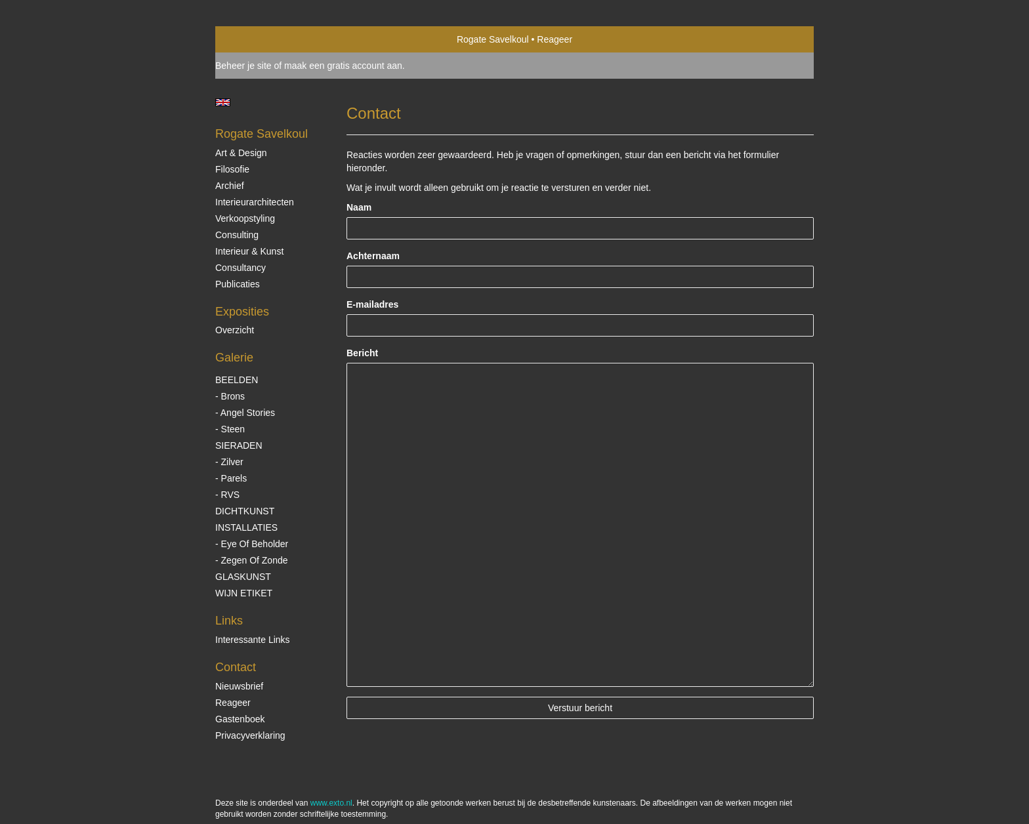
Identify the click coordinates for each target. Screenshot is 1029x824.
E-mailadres (372, 304)
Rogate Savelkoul (493, 39)
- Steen (230, 429)
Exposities (242, 311)
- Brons (230, 396)
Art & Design (241, 153)
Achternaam (373, 256)
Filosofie (232, 169)
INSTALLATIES (246, 527)
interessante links (252, 639)
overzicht (234, 330)
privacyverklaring (250, 735)
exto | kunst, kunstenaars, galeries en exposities (252, 39)
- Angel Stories (245, 412)
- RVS (227, 494)
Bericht (362, 353)
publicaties (237, 284)
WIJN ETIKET (243, 593)
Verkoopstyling (245, 218)
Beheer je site (243, 65)
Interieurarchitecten (254, 202)
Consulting (237, 235)
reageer (233, 702)
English (222, 102)
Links (229, 620)
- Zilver (229, 462)
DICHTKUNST (244, 511)
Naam (358, 207)
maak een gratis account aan (343, 65)
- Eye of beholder (251, 544)
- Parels (231, 478)
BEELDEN (236, 380)
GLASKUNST (243, 576)
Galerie (234, 357)
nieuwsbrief (239, 686)
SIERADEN (238, 445)
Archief (229, 185)
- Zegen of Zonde (251, 560)
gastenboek (240, 719)
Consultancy (240, 267)
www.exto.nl (331, 803)
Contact (235, 667)
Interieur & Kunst (249, 251)
